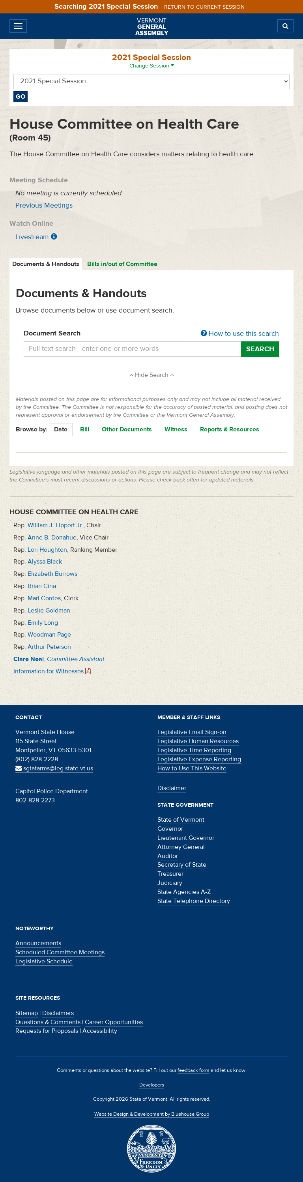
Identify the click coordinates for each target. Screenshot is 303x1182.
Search (260, 349)
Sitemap (26, 1013)
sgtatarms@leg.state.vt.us (54, 768)
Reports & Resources (229, 429)
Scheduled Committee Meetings (60, 952)
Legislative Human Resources (198, 741)
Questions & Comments (47, 1022)
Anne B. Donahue (52, 537)
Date (60, 429)
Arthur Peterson (49, 647)
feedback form (193, 1070)
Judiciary (169, 883)
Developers (151, 1085)
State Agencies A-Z (184, 892)
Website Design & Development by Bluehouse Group (151, 1114)
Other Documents (127, 429)
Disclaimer (171, 788)
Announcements (38, 943)
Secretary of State (181, 865)
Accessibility (99, 1031)
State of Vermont (180, 820)
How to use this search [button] (240, 333)
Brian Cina (42, 586)
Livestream (32, 237)
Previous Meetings (44, 205)
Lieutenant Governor (185, 838)
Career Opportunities (114, 1022)
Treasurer (170, 874)
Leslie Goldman (49, 610)
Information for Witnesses (52, 671)
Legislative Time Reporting (194, 750)
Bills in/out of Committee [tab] (122, 264)
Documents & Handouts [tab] (45, 264)
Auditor (167, 856)
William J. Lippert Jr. (55, 525)
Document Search (151, 333)
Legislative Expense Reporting (199, 759)
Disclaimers (58, 1013)
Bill (84, 429)
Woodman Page (49, 635)
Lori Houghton (47, 550)
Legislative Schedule (44, 961)
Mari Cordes (44, 598)
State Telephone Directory (193, 901)
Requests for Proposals (46, 1031)
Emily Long (43, 623)
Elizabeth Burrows (52, 574)
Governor (170, 829)
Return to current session (204, 7)
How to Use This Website (191, 768)
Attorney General (181, 847)
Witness (176, 429)
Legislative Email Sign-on (191, 732)
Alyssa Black (45, 562)
